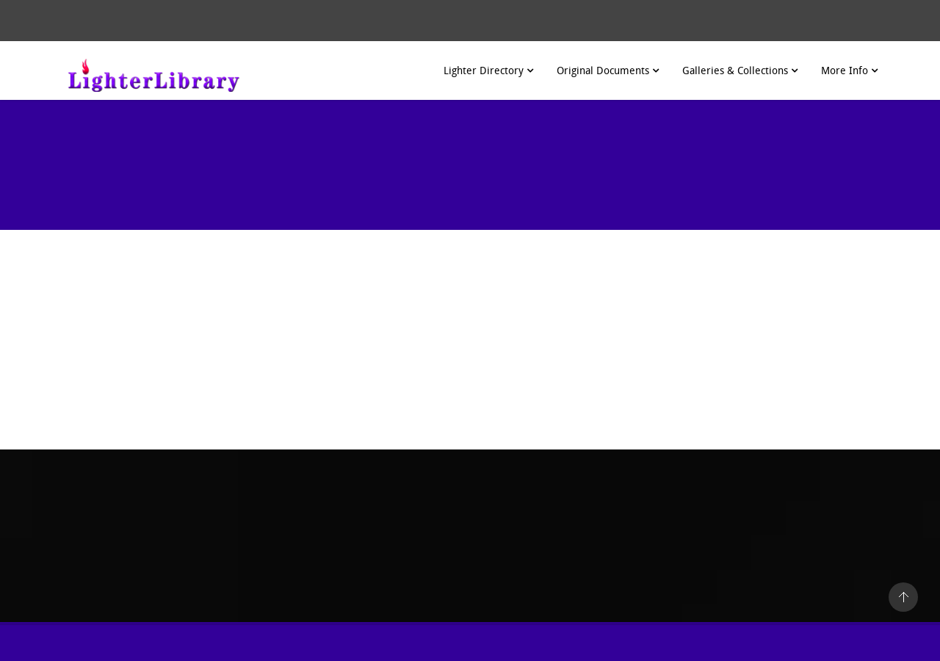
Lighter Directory (488, 71)
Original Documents (608, 71)
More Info (849, 71)
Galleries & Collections (740, 71)
